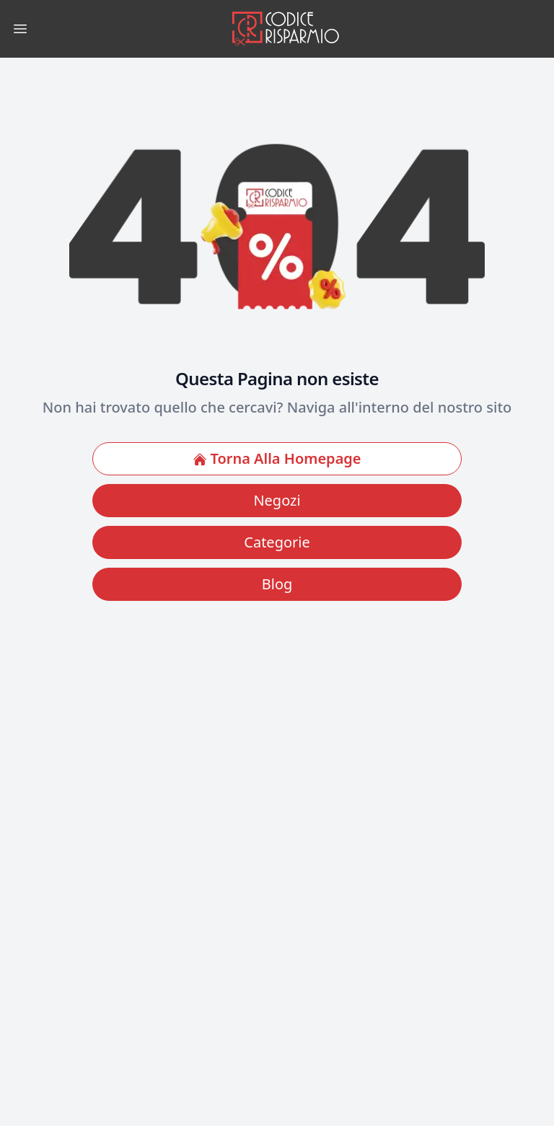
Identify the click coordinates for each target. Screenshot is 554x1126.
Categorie (276, 542)
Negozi (276, 500)
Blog (277, 584)
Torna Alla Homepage (277, 458)
